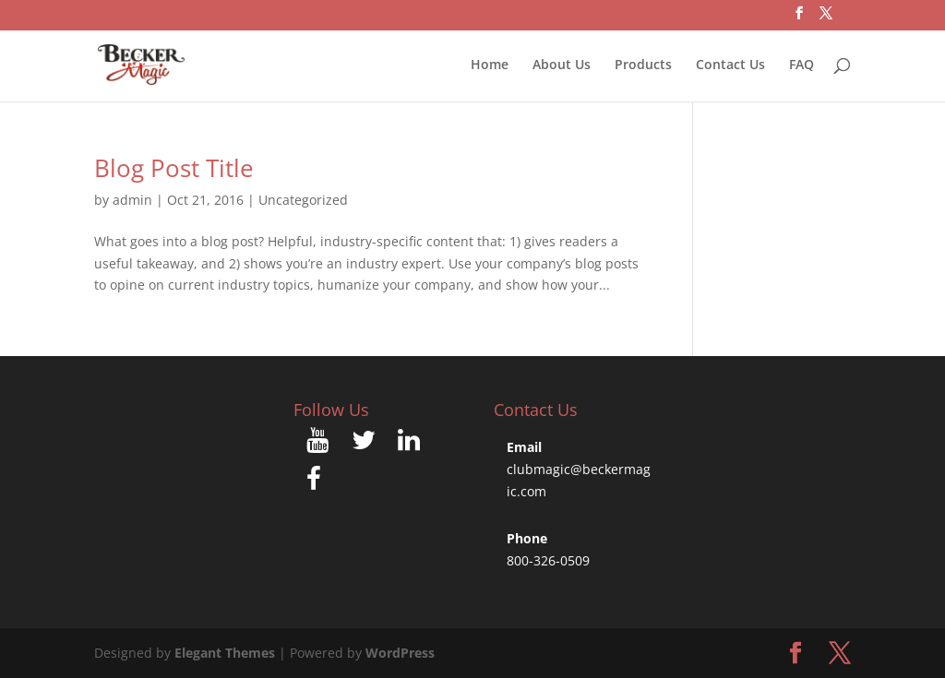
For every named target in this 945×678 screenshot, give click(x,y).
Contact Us (730, 65)
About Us (561, 65)
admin (132, 199)
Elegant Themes (224, 652)
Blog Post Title (174, 167)
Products (643, 65)
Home (489, 65)
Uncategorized (303, 199)
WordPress (400, 652)
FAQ (801, 65)
